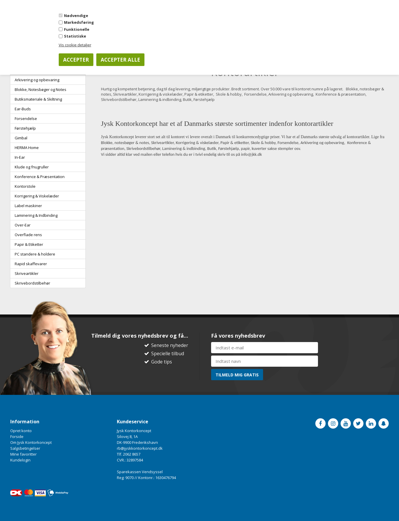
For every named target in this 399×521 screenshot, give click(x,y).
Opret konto (21, 430)
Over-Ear (23, 225)
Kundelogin (20, 460)
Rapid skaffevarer (31, 263)
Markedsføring (79, 22)
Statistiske (75, 36)
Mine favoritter (23, 454)
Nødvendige (76, 15)
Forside (16, 436)
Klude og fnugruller (32, 167)
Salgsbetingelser (25, 448)
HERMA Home (27, 147)
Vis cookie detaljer (75, 45)
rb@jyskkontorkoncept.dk (140, 448)
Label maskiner (28, 205)
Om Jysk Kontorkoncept (31, 442)
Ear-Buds (23, 108)
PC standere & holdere (35, 254)
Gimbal (21, 138)
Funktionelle (76, 29)
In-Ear (20, 157)
